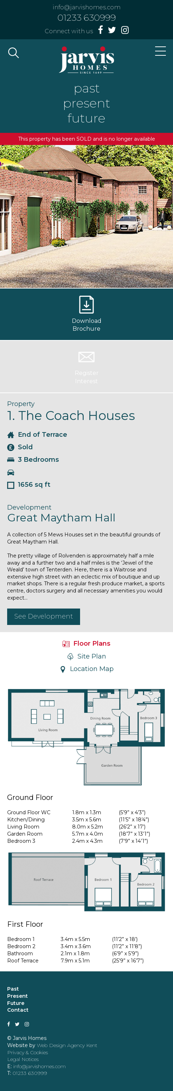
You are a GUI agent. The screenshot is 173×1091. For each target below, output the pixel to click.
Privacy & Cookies (27, 1052)
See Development (43, 616)
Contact (18, 1010)
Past (13, 989)
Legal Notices (23, 1059)
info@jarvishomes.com (86, 7)
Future (15, 1003)
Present (17, 996)
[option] (86, 216)
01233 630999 (87, 17)
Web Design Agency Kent (67, 1045)
